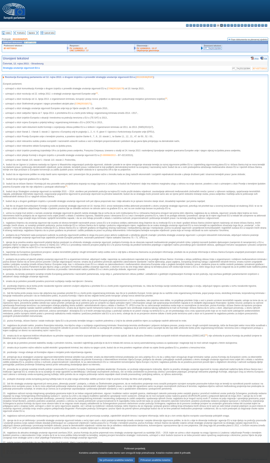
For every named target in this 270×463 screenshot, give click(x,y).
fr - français (214, 25)
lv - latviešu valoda (228, 25)
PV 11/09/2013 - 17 (78, 48)
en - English (211, 25)
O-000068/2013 (108, 155)
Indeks (8, 33)
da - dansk (197, 25)
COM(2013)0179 (116, 88)
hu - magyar (235, 25)
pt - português (249, 25)
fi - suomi (262, 25)
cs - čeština (194, 25)
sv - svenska (266, 25)
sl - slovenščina (259, 25)
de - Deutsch (201, 25)
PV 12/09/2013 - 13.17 (147, 48)
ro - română (252, 25)
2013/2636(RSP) (20, 39)
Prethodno (21, 33)
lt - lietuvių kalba (231, 25)
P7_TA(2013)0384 (213, 48)
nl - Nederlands (242, 25)
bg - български (187, 25)
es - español (190, 25)
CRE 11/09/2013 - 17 (79, 50)
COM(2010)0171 (83, 103)
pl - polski (245, 25)
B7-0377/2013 (10, 48)
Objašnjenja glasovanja (148, 50)
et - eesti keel (204, 25)
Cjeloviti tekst (49, 33)
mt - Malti (238, 25)
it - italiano (225, 25)
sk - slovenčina (255, 25)
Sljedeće (31, 33)
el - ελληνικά (208, 25)
